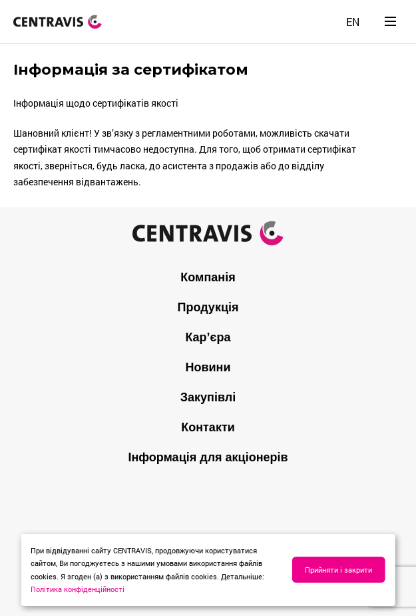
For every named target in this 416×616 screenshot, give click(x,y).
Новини (207, 367)
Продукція (208, 307)
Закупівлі (208, 397)
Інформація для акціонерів (208, 457)
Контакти (208, 427)
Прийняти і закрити (338, 570)
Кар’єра (207, 337)
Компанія (207, 277)
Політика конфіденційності (77, 589)
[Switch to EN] (352, 21)
